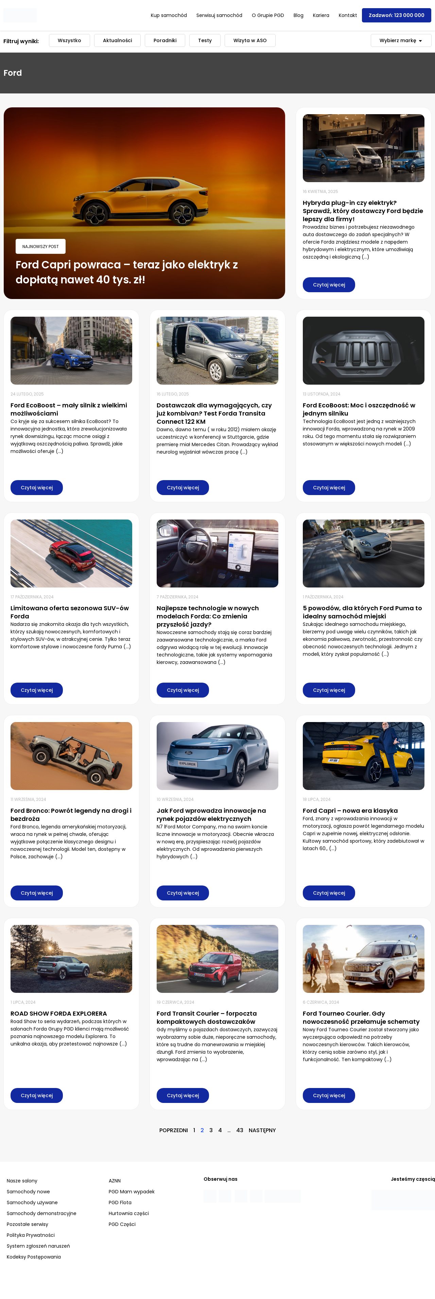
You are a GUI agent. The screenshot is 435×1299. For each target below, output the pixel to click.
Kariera (321, 15)
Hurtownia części (129, 1213)
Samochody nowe (28, 1191)
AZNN (115, 1180)
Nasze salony (22, 1180)
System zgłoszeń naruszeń (38, 1246)
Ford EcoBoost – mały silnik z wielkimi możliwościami (69, 409)
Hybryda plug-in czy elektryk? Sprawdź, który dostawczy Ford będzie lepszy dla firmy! (363, 210)
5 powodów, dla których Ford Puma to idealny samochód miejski (362, 612)
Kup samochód (169, 15)
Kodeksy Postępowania (34, 1256)
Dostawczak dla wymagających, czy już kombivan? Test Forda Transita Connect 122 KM (214, 413)
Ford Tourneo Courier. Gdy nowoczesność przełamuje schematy (361, 1017)
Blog (298, 15)
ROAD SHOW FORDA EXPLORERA (59, 1013)
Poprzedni (173, 1130)
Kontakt (348, 15)
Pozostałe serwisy (27, 1224)
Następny (262, 1130)
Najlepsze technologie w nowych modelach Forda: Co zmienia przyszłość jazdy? (208, 616)
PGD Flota (120, 1202)
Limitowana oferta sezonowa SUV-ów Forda (70, 612)
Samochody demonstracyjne (41, 1213)
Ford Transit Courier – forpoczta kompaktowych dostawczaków (207, 1017)
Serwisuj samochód (219, 15)
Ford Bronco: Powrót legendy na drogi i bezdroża (71, 814)
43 (239, 1130)
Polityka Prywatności (31, 1235)
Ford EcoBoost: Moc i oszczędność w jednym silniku (359, 409)
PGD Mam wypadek (132, 1191)
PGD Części (122, 1224)
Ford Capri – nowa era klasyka (350, 810)
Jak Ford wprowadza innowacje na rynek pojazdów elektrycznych (211, 814)
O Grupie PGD (268, 15)
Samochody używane (32, 1202)
